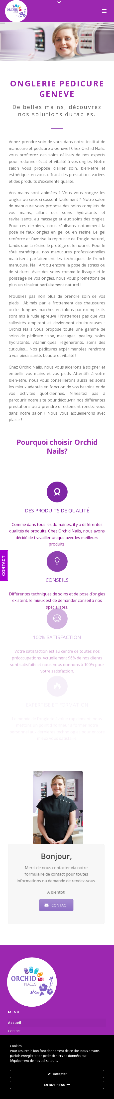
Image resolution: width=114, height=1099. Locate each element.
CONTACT (58, 905)
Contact (14, 1030)
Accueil (14, 1022)
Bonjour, (57, 856)
